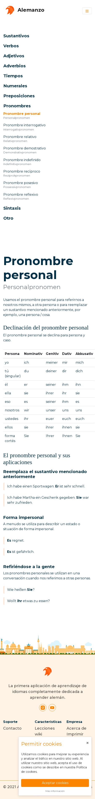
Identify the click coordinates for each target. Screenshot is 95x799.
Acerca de (76, 728)
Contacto (12, 728)
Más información (55, 791)
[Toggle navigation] (87, 11)
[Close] (87, 742)
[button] (43, 36)
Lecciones (45, 728)
